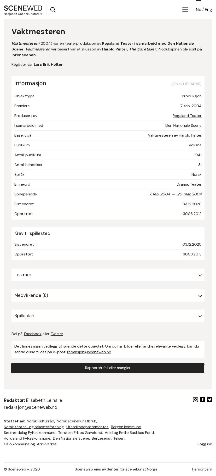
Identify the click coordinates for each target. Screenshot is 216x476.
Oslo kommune (16, 444)
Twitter (57, 333)
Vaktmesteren (160, 135)
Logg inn (205, 444)
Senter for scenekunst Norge (132, 469)
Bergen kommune (126, 426)
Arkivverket (47, 444)
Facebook (32, 333)
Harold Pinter (190, 135)
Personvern (202, 469)
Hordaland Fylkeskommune (27, 438)
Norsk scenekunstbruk (76, 421)
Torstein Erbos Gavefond (80, 432)
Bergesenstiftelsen (108, 438)
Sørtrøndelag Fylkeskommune (29, 432)
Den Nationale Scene (183, 125)
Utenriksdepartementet (87, 426)
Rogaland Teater (187, 115)
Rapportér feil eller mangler (107, 368)
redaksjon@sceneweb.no (89, 351)
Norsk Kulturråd (40, 421)
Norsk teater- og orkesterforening (34, 426)
